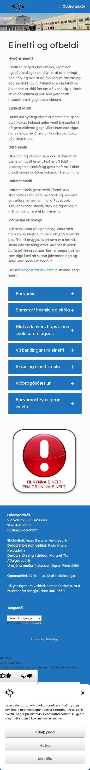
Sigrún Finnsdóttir (65, 565)
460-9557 (29, 530)
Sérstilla (45, 758)
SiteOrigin (52, 639)
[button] (82, 693)
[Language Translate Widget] (24, 618)
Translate (32, 623)
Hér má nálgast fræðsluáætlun (32, 270)
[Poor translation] (27, 676)
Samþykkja (45, 732)
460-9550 (23, 525)
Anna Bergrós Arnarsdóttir (47, 540)
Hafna (45, 745)
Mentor (13, 591)
